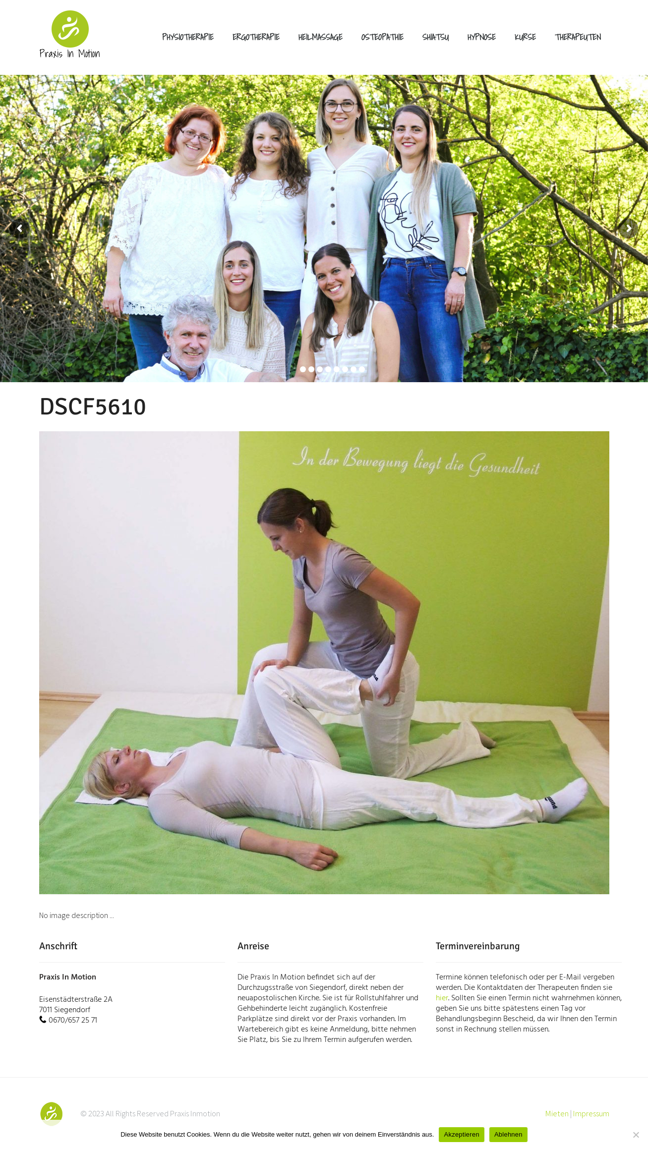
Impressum (591, 1113)
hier (442, 998)
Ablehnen (508, 1134)
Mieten (557, 1113)
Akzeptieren (461, 1134)
